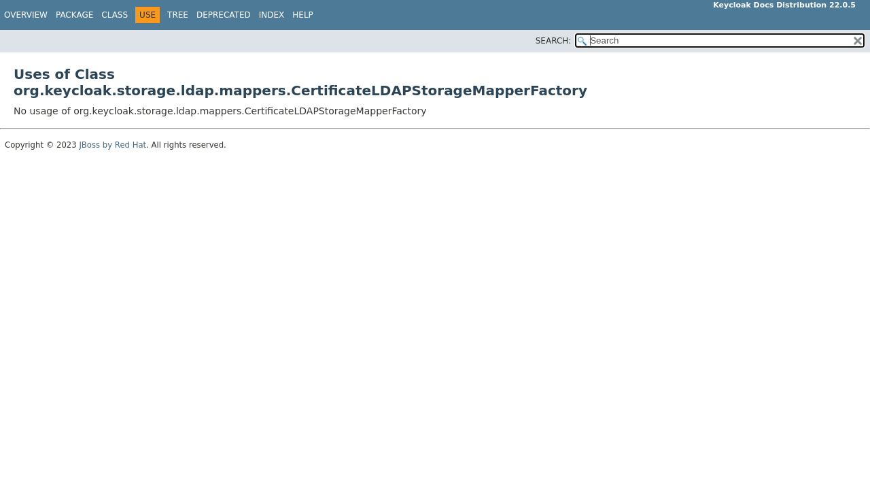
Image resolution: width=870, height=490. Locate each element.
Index (272, 15)
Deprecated (223, 15)
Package (74, 15)
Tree (177, 15)
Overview (26, 15)
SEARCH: (554, 41)
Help (302, 15)
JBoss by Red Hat (112, 145)
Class (114, 15)
